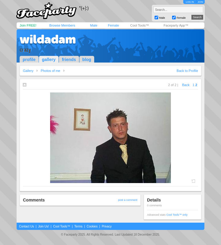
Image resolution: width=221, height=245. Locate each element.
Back (185, 85)
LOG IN (190, 2)
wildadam (48, 39)
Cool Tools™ (139, 25)
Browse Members (62, 25)
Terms (78, 226)
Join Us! (43, 226)
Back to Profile (187, 71)
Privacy (107, 226)
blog (86, 59)
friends (69, 59)
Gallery (28, 71)
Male (93, 25)
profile (29, 59)
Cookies (92, 226)
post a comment (127, 199)
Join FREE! (28, 25)
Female (113, 25)
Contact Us (26, 226)
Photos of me (50, 71)
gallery (49, 59)
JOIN (200, 2)
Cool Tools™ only (176, 214)
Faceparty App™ (176, 25)
